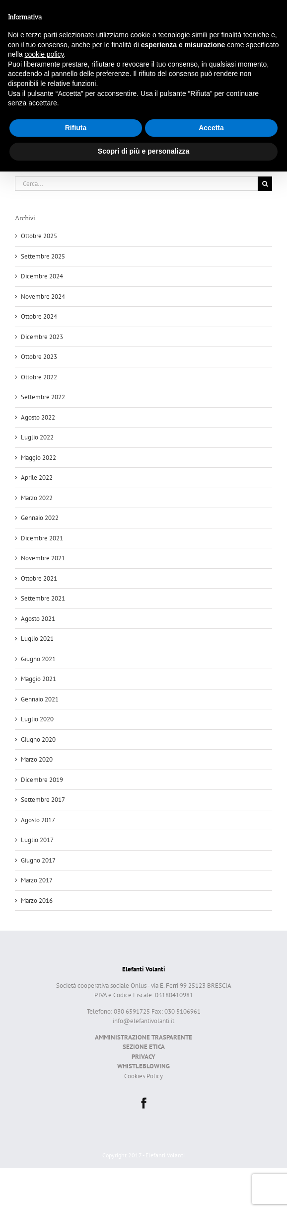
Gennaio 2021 (40, 699)
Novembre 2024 (43, 296)
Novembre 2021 (43, 558)
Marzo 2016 (37, 900)
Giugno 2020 (38, 739)
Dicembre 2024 (42, 276)
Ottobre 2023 (39, 356)
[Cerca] (265, 183)
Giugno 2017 (38, 860)
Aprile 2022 (37, 477)
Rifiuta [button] (76, 128)
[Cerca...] (136, 183)
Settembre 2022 (43, 397)
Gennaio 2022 (40, 518)
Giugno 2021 (38, 659)
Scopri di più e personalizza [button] (143, 151)
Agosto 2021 (38, 618)
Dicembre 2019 (42, 780)
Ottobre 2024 (39, 316)
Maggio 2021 (38, 679)
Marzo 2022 (37, 498)
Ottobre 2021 (39, 578)
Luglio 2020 (37, 719)
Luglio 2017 (37, 840)
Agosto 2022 (38, 417)
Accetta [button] (211, 128)
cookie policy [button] (44, 54)
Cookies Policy (143, 1076)
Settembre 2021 (43, 598)
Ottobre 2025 (39, 236)
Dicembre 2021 (42, 538)
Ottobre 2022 (39, 377)
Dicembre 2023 (42, 337)
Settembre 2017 (43, 799)
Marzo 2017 (37, 880)
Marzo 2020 (37, 759)
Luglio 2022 (37, 437)
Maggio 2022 (38, 457)
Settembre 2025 (43, 256)
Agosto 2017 (38, 820)
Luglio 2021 (37, 638)
